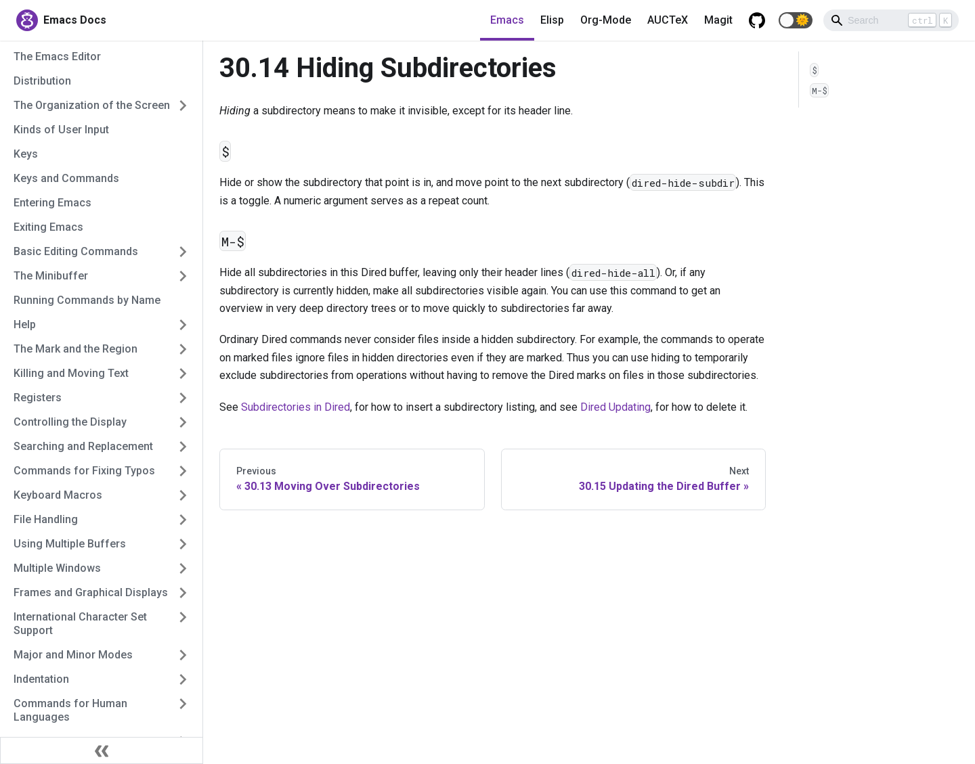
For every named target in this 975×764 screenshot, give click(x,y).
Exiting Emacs (48, 227)
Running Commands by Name (87, 300)
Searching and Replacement (83, 446)
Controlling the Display (70, 421)
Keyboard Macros (58, 495)
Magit (718, 20)
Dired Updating (615, 407)
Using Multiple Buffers (70, 543)
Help (25, 324)
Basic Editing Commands (76, 251)
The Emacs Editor (57, 56)
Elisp (552, 20)
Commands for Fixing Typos (84, 470)
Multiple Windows (57, 568)
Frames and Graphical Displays (91, 592)
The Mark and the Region (75, 348)
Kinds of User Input (61, 129)
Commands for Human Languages (70, 710)
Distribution (42, 80)
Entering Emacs (52, 202)
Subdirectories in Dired (295, 407)
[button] (795, 20)
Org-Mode (605, 20)
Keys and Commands (66, 178)
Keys (26, 154)
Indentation (41, 679)
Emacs (507, 20)
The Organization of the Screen (92, 105)
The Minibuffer (51, 275)
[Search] (891, 20)
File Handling (46, 519)
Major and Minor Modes (73, 654)
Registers (38, 397)
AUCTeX (667, 20)
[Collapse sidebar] (101, 750)
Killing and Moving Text (71, 373)
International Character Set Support (80, 623)
